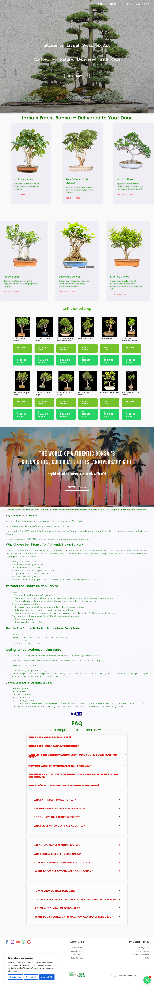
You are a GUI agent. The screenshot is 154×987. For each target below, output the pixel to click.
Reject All (31, 977)
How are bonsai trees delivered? (54, 891)
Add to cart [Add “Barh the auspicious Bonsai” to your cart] (130, 402)
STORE (100, 4)
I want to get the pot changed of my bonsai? (63, 871)
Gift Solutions (125, 179)
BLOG (146, 958)
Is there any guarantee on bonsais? (57, 908)
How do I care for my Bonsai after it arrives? (59, 766)
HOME (90, 4)
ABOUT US (113, 4)
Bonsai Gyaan (77, 951)
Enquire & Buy (21, 361)
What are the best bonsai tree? (49, 737)
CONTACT (128, 4)
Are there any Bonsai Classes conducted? (61, 808)
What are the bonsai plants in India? (53, 746)
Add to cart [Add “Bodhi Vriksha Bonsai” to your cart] (21, 348)
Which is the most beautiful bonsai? (57, 845)
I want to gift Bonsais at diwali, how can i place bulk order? (74, 916)
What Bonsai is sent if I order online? (58, 854)
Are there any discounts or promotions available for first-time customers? (73, 776)
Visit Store (77, 954)
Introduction (76, 947)
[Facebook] (7, 942)
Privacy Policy (143, 947)
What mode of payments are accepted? (59, 825)
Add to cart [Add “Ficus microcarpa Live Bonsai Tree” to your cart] (64, 348)
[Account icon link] (146, 4)
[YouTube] (18, 942)
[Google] (29, 942)
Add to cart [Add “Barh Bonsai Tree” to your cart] (86, 348)
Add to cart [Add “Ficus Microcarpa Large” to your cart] (42, 348)
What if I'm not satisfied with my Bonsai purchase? (63, 785)
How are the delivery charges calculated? (62, 862)
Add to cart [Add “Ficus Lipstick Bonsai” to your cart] (108, 402)
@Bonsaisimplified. (90, 655)
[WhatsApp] (23, 942)
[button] (77, 737)
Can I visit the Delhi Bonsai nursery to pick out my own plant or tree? (72, 756)
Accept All (47, 977)
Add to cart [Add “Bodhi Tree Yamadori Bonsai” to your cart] (130, 348)
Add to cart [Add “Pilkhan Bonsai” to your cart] (108, 348)
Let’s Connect (77, 958)
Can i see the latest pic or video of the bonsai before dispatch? (75, 899)
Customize (15, 977)
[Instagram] (12, 942)
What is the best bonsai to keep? (55, 799)
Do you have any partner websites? (57, 817)
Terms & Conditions (140, 954)
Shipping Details (142, 951)
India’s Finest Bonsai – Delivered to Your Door (77, 117)
